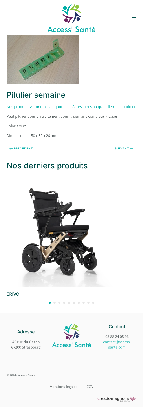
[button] (134, 17)
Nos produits (17, 106)
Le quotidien (126, 106)
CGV (90, 386)
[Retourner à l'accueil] (71, 17)
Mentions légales (63, 386)
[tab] (50, 303)
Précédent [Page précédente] (21, 148)
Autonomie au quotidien (50, 106)
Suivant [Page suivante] (124, 148)
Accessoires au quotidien (93, 106)
